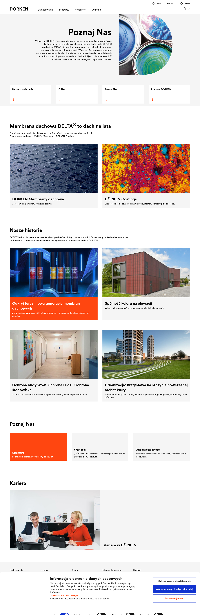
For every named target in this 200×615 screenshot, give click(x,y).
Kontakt (170, 3)
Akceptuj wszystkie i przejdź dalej (174, 578)
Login (157, 3)
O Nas (62, 94)
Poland (185, 3)
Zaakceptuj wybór (174, 587)
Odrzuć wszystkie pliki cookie (174, 570)
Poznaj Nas (110, 94)
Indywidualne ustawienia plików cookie (71, 609)
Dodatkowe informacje (64, 584)
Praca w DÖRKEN (161, 94)
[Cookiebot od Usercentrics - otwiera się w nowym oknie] (19, 609)
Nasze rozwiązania (22, 94)
